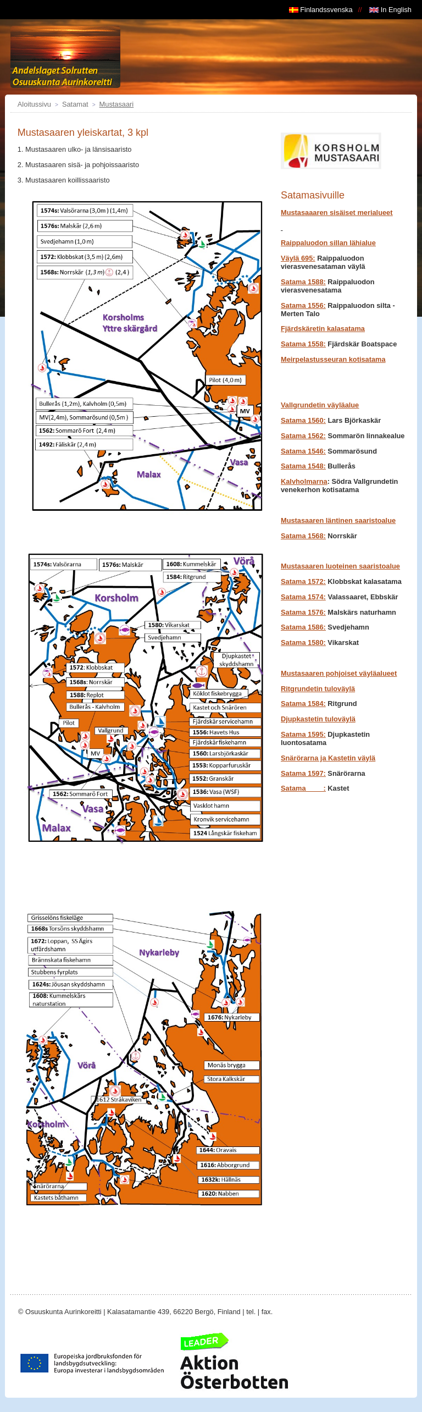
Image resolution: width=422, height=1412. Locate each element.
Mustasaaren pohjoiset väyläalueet (339, 673)
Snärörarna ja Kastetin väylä (328, 758)
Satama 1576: (303, 612)
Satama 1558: (303, 344)
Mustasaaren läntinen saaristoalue (338, 520)
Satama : (303, 788)
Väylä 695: (298, 258)
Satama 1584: (303, 703)
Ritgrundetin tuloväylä (318, 689)
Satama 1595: (303, 734)
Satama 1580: (303, 642)
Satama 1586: (303, 627)
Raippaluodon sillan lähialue (328, 243)
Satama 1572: (303, 581)
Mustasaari (116, 104)
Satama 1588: (303, 282)
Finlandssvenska (321, 9)
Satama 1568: (303, 536)
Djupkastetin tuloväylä (318, 719)
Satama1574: (303, 597)
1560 (303, 420)
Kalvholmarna (304, 481)
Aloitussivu (34, 104)
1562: (303, 436)
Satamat (75, 104)
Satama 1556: (303, 305)
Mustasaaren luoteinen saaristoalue (340, 566)
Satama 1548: (303, 466)
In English (390, 9)
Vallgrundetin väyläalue (320, 405)
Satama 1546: (303, 451)
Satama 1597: (303, 773)
